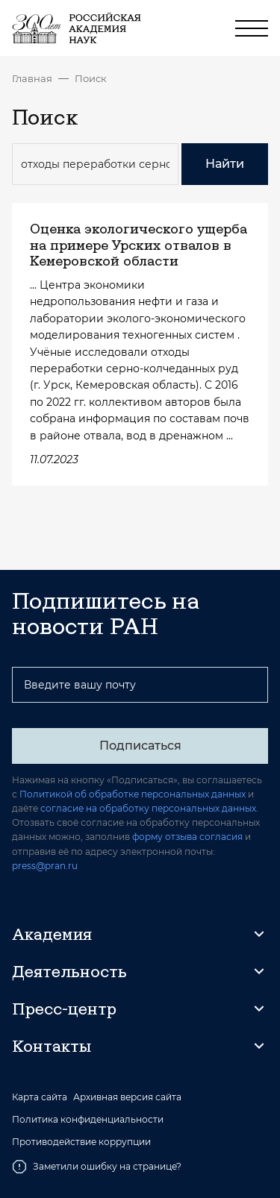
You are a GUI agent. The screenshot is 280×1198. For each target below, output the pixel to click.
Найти (224, 164)
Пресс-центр (64, 1008)
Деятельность (69, 971)
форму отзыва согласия (187, 836)
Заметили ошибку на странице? (96, 1166)
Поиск (91, 78)
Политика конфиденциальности (88, 1119)
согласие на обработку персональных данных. (149, 808)
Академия (52, 934)
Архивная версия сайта (127, 1097)
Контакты (51, 1046)
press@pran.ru (45, 865)
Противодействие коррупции (81, 1142)
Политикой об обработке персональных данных (132, 794)
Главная (32, 78)
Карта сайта (39, 1097)
